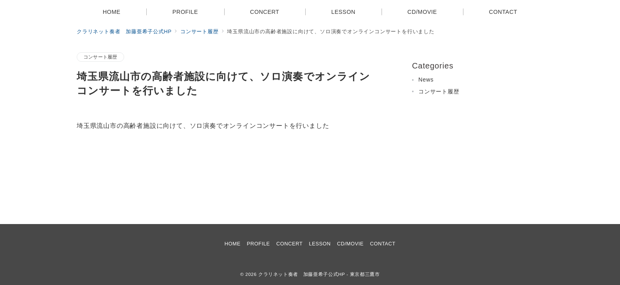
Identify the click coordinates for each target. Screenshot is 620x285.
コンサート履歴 (100, 56)
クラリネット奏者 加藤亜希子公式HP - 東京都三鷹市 (319, 274)
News (426, 79)
